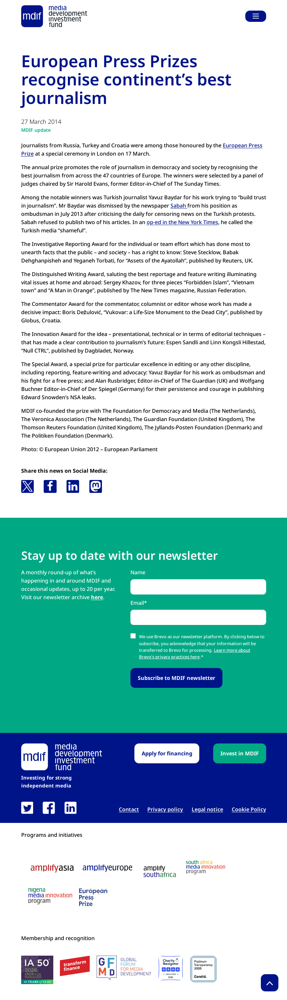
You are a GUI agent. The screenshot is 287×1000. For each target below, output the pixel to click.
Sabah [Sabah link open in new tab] (178, 205)
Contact (129, 809)
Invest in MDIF (239, 753)
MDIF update (36, 130)
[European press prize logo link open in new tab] (93, 897)
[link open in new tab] (27, 808)
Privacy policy (165, 809)
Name (137, 572)
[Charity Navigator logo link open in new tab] (170, 968)
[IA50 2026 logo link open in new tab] (37, 970)
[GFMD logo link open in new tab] (124, 968)
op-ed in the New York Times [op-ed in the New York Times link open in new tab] (182, 222)
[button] (27, 486)
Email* (138, 602)
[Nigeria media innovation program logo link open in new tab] (50, 896)
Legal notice (207, 809)
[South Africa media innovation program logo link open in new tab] (205, 867)
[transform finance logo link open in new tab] (75, 966)
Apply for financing (167, 753)
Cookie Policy (249, 809)
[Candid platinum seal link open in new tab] (203, 969)
